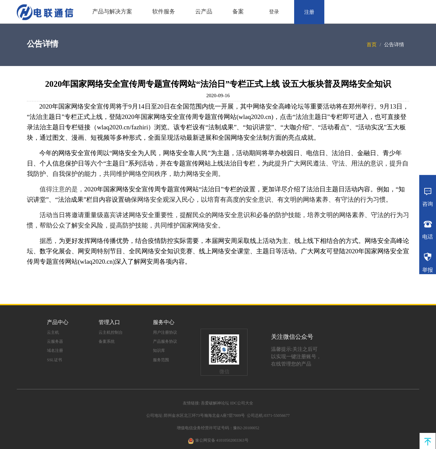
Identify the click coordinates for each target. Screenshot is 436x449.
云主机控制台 (111, 332)
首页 (372, 44)
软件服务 (163, 11)
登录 (274, 11)
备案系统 (107, 341)
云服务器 (55, 341)
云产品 (203, 11)
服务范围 (161, 360)
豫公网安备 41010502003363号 (222, 440)
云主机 (53, 332)
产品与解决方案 (112, 11)
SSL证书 (54, 360)
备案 (238, 11)
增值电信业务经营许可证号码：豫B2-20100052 (218, 428)
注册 (309, 12)
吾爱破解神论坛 (215, 403)
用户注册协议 (165, 332)
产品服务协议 (165, 341)
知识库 (159, 350)
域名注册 (55, 350)
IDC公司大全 (241, 403)
